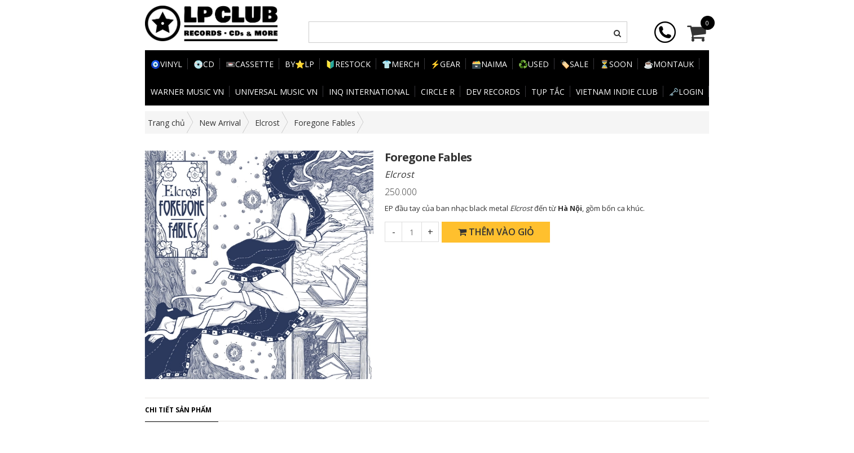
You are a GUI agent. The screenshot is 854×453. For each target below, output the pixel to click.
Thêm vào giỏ (496, 232)
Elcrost (267, 122)
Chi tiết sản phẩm (178, 410)
